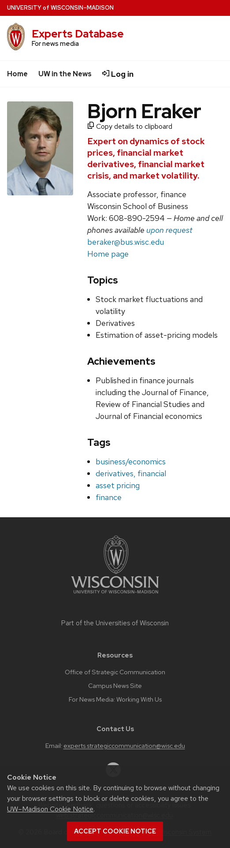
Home (17, 73)
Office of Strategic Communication (115, 672)
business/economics (131, 461)
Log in (118, 74)
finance (109, 497)
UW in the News (65, 73)
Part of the (115, 623)
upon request (169, 230)
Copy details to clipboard (129, 126)
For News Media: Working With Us (115, 699)
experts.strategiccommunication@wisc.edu (124, 746)
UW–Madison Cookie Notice (50, 809)
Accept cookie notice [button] (115, 831)
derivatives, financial (131, 473)
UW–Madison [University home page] (60, 7)
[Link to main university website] (115, 595)
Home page (108, 254)
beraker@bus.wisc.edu (125, 242)
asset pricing (118, 485)
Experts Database (78, 34)
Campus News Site (115, 686)
